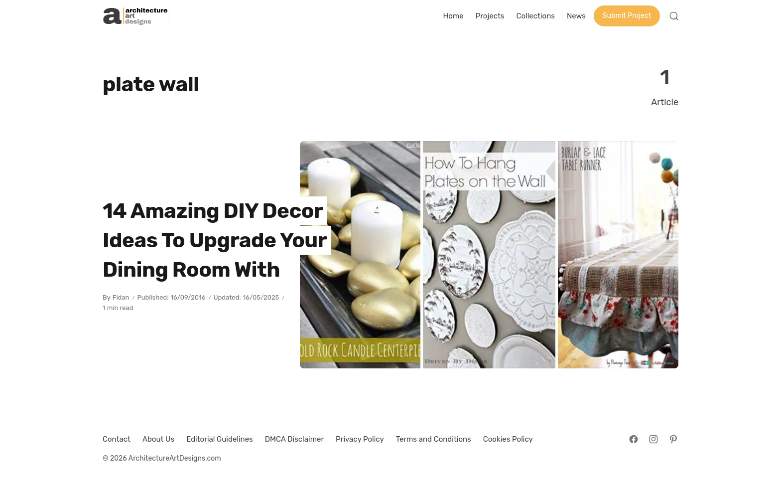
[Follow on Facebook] (634, 439)
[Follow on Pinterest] (673, 439)
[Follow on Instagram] (653, 439)
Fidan (121, 297)
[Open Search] (674, 16)
